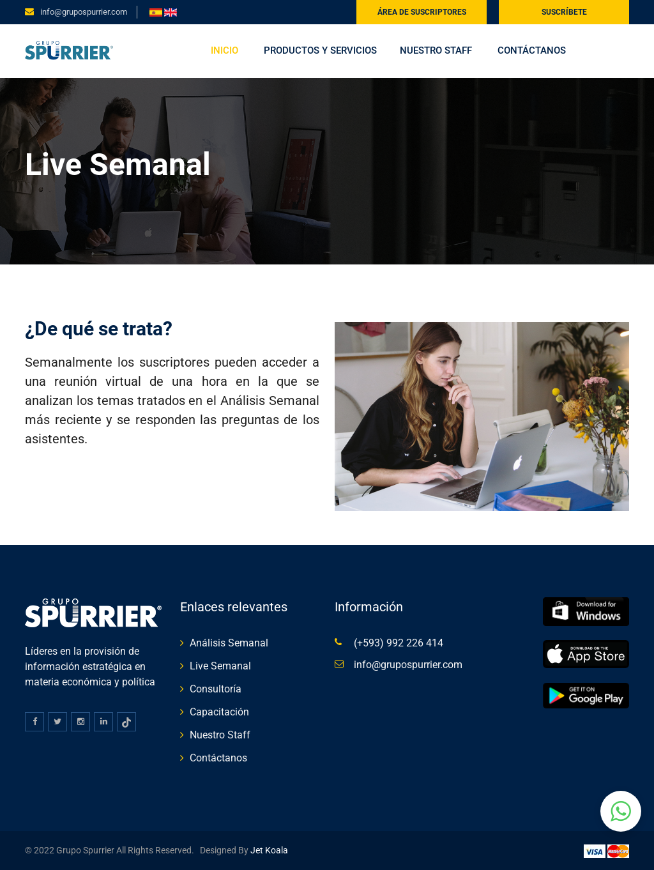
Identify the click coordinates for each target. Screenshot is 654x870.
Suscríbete (564, 12)
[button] (620, 811)
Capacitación (219, 712)
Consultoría (215, 689)
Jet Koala (268, 850)
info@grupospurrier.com (83, 12)
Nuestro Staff (436, 50)
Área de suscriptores (421, 12)
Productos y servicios (320, 50)
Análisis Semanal (229, 643)
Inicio (224, 50)
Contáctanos (532, 50)
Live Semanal (220, 666)
